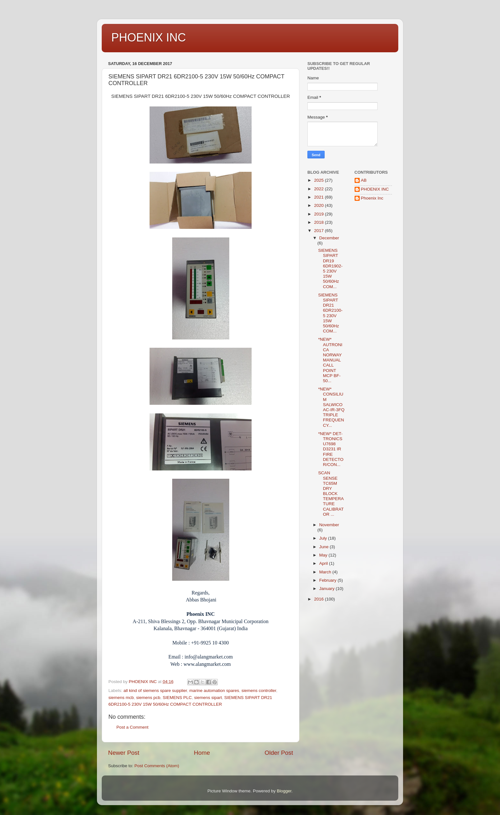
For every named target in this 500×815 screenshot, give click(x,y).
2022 (319, 188)
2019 (319, 214)
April (324, 563)
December (329, 238)
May (323, 555)
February (328, 580)
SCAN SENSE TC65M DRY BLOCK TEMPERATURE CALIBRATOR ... (331, 493)
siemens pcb (148, 697)
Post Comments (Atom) (157, 765)
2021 (319, 197)
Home (202, 752)
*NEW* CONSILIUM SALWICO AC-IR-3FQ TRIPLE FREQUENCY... (331, 407)
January (327, 588)
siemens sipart (208, 697)
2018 (319, 222)
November (329, 524)
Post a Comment (132, 727)
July (323, 538)
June (324, 546)
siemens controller (258, 690)
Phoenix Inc (372, 198)
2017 (319, 230)
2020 (319, 205)
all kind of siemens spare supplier (155, 690)
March (325, 572)
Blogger (284, 791)
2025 (319, 180)
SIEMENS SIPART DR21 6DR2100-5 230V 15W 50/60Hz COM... (330, 313)
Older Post (279, 752)
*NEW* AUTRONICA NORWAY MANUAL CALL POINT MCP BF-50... (330, 360)
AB (364, 180)
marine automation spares (214, 690)
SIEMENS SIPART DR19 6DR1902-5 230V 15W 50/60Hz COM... (330, 268)
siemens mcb (121, 697)
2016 (319, 599)
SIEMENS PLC (177, 697)
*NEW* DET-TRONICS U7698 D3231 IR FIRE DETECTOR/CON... (330, 449)
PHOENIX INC (148, 37)
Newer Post (123, 752)
